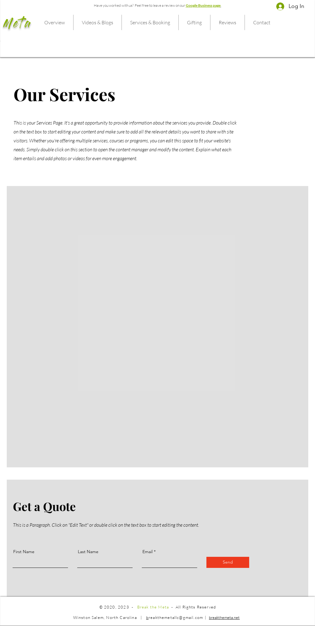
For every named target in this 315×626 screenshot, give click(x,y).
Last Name (88, 551)
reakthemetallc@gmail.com (176, 617)
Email (147, 551)
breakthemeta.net (224, 617)
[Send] (227, 562)
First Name (23, 551)
